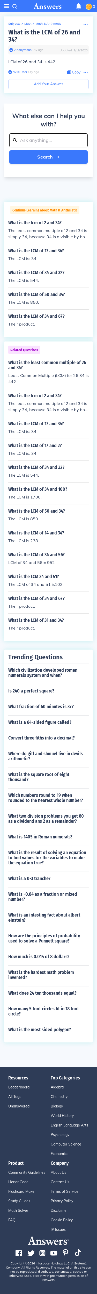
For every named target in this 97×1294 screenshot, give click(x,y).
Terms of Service (64, 1191)
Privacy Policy (62, 1201)
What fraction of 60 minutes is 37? (41, 706)
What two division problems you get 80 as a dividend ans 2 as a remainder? (46, 818)
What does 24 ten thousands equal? (42, 993)
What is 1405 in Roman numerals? (40, 837)
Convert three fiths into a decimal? (41, 738)
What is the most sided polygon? (39, 1029)
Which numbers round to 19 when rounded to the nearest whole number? (45, 797)
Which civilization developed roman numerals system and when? (42, 672)
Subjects (14, 23)
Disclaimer (59, 1210)
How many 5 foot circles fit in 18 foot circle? (43, 1011)
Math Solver (18, 1210)
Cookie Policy (62, 1220)
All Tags (14, 1096)
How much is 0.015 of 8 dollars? (38, 956)
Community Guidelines (26, 1172)
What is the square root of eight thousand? (38, 777)
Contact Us (60, 1182)
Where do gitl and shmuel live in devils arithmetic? (45, 756)
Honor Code (18, 1182)
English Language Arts (69, 1125)
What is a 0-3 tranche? (29, 878)
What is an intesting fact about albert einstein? (44, 917)
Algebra (57, 1087)
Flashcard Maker (22, 1191)
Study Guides (19, 1201)
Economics (59, 1153)
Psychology (60, 1134)
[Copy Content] (73, 72)
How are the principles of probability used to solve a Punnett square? (44, 938)
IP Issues (58, 1229)
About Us (58, 1172)
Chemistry (59, 1096)
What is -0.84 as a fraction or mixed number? (42, 896)
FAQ (12, 1220)
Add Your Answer (48, 84)
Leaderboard (18, 1087)
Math (28, 23)
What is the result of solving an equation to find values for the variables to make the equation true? (47, 858)
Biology (57, 1106)
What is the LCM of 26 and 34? (44, 35)
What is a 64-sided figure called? (39, 722)
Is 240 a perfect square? (31, 691)
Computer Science (66, 1144)
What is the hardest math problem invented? (41, 974)
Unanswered (18, 1106)
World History (62, 1115)
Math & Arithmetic (48, 23)
